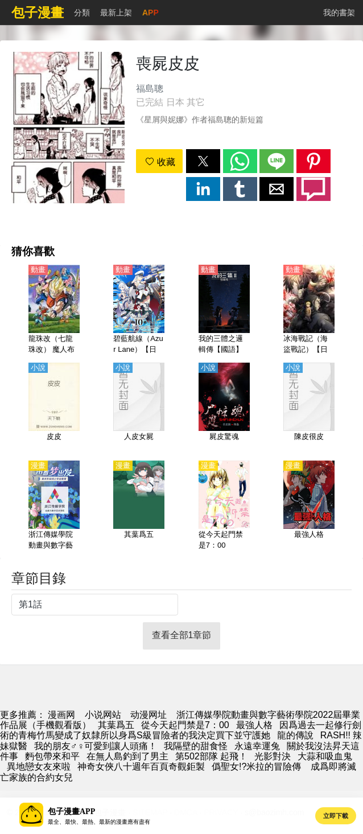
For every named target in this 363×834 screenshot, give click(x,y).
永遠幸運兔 (257, 746)
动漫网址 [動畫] (148, 715)
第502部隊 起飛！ (211, 756)
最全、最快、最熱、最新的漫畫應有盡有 (99, 822)
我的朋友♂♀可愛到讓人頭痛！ (95, 746)
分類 (82, 12)
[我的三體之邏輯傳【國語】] (224, 310)
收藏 (160, 162)
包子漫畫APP (71, 811)
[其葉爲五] (138, 506)
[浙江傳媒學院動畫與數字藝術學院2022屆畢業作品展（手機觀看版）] (54, 506)
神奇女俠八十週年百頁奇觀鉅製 (141, 766)
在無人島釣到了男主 (127, 756)
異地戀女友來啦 (39, 766)
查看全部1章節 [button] (182, 635)
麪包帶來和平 (52, 756)
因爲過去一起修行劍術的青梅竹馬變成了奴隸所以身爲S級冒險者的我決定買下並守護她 (180, 730)
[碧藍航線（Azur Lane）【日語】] (138, 310)
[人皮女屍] (138, 408)
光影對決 (272, 756)
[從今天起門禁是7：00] (224, 506)
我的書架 (339, 12)
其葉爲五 (116, 725)
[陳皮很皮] (309, 408)
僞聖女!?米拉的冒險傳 (256, 766)
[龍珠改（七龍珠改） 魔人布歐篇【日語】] (54, 310)
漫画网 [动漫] (61, 715)
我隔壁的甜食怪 (196, 746)
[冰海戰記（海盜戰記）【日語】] (309, 310)
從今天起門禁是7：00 (185, 725)
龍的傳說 (295, 735)
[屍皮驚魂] (224, 408)
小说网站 (103, 715)
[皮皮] (54, 408)
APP (150, 12)
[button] (203, 161)
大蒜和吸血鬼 (325, 756)
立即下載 (335, 815)
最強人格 (254, 725)
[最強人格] (309, 506)
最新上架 (116, 12)
